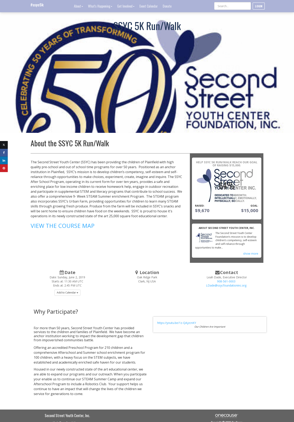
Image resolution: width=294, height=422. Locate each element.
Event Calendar (148, 6)
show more (250, 253)
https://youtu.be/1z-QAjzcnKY (176, 323)
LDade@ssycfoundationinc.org (226, 285)
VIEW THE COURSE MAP (63, 225)
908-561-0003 (226, 281)
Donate (167, 6)
